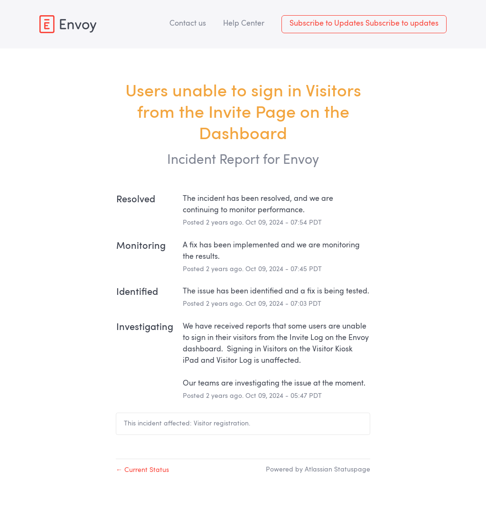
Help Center (243, 24)
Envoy (301, 160)
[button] (364, 24)
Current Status (142, 470)
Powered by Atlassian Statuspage (318, 469)
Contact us (187, 24)
